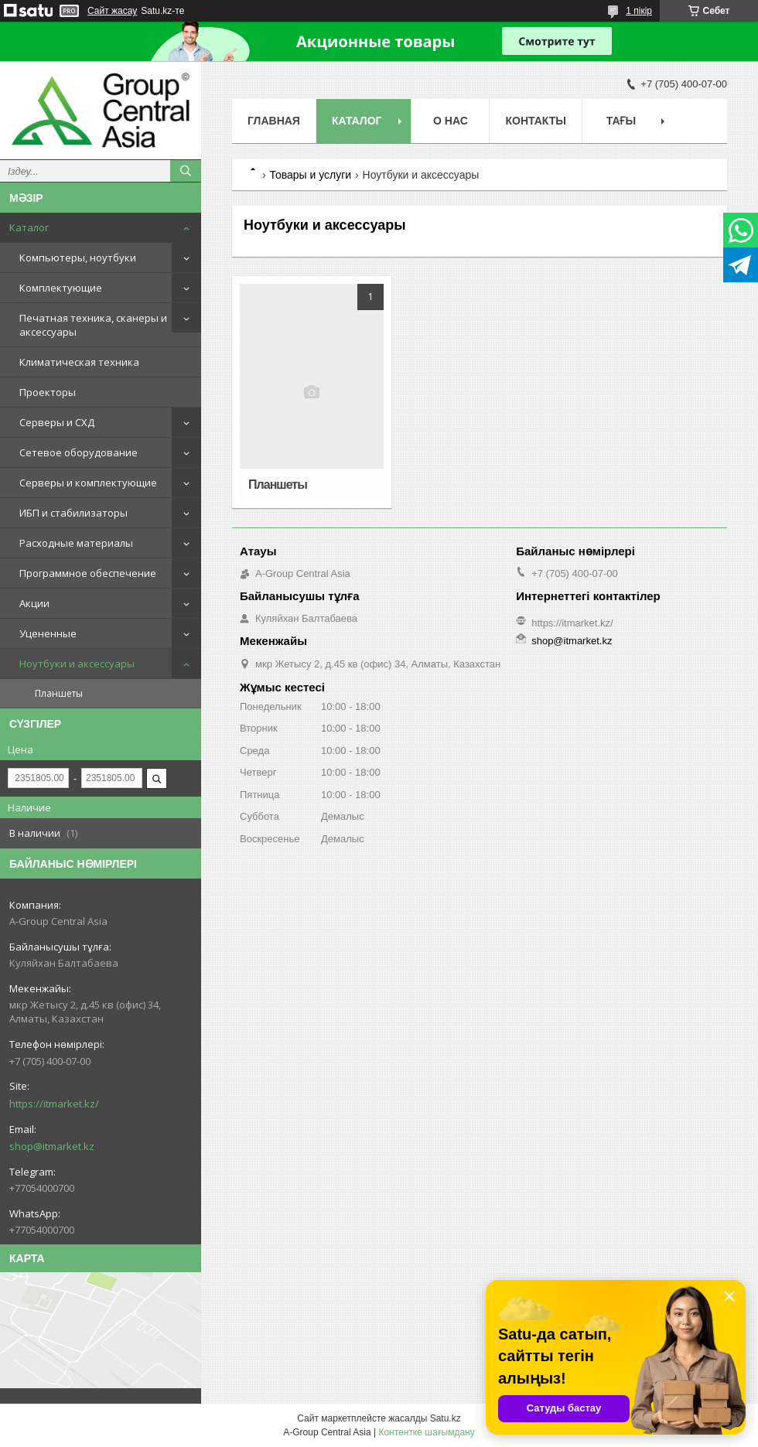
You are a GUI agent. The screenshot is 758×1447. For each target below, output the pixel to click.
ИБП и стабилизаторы (73, 513)
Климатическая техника (79, 362)
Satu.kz (445, 1418)
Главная (274, 120)
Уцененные (48, 633)
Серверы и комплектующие (88, 483)
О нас (450, 120)
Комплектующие (60, 288)
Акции (34, 603)
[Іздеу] (185, 171)
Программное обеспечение (87, 573)
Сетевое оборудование (78, 452)
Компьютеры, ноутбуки (77, 257)
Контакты (535, 120)
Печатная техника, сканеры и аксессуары (93, 325)
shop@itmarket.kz (51, 1146)
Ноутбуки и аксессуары (77, 664)
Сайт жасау (112, 10)
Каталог (29, 227)
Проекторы (47, 392)
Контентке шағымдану (426, 1432)
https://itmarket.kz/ (54, 1104)
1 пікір (639, 10)
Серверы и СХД (56, 422)
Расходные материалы (76, 543)
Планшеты (59, 693)
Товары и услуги (310, 175)
